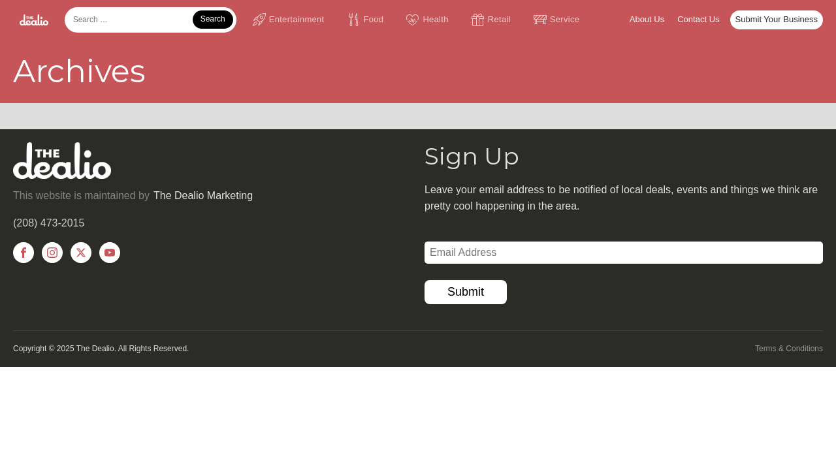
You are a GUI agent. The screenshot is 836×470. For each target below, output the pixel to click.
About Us (647, 19)
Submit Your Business (776, 19)
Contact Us (698, 19)
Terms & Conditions (789, 348)
